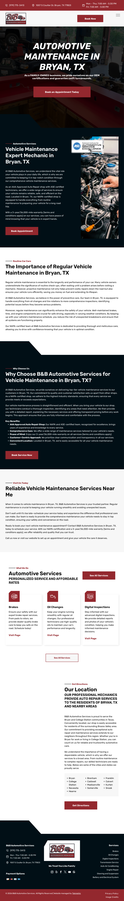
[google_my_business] (74, 872)
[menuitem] (111, 893)
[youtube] (70, 872)
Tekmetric (76, 893)
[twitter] (65, 872)
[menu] (118, 15)
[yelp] (56, 872)
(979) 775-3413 (16, 5)
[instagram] (52, 872)
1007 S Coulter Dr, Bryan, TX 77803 (53, 5)
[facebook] (61, 872)
